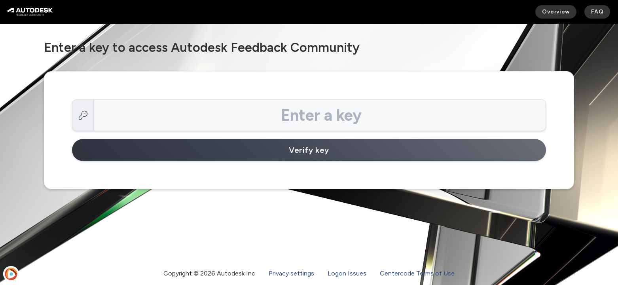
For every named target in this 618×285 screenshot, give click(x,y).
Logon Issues (347, 273)
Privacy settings (291, 273)
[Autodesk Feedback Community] (30, 12)
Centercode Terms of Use (417, 273)
